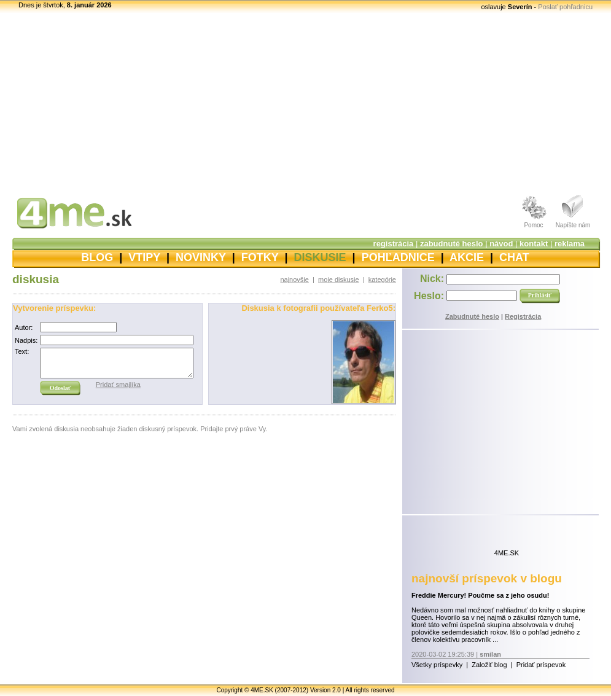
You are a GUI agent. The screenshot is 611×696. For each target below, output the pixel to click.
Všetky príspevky (436, 664)
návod (501, 243)
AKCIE (466, 257)
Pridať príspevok (541, 664)
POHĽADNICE (398, 257)
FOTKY (260, 257)
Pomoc (533, 225)
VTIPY (144, 257)
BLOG (97, 257)
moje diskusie (338, 279)
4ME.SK (506, 553)
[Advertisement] (305, 101)
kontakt (534, 243)
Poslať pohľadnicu (565, 6)
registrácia (393, 243)
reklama (570, 243)
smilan (490, 654)
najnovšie (294, 279)
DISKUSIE (320, 257)
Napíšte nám (573, 225)
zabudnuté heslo (451, 243)
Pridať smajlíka (118, 384)
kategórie (382, 279)
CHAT (514, 257)
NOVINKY (201, 257)
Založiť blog (489, 664)
